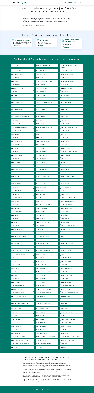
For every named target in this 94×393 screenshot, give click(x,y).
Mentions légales (47, 391)
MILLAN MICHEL (44, 40)
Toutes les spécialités (72, 2)
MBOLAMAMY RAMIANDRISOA (22, 40)
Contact (80, 2)
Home (64, 2)
